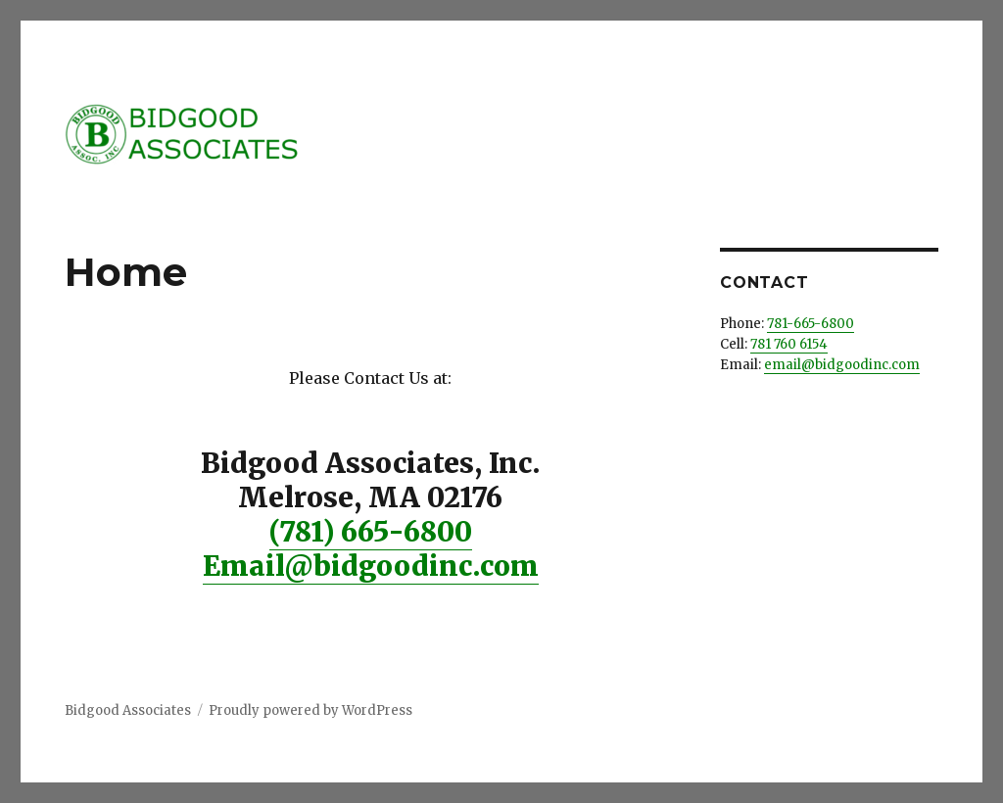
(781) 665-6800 (370, 531)
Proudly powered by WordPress (310, 710)
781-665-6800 (810, 323)
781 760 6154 (789, 344)
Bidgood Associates (128, 710)
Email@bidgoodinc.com (371, 566)
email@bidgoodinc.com (842, 364)
